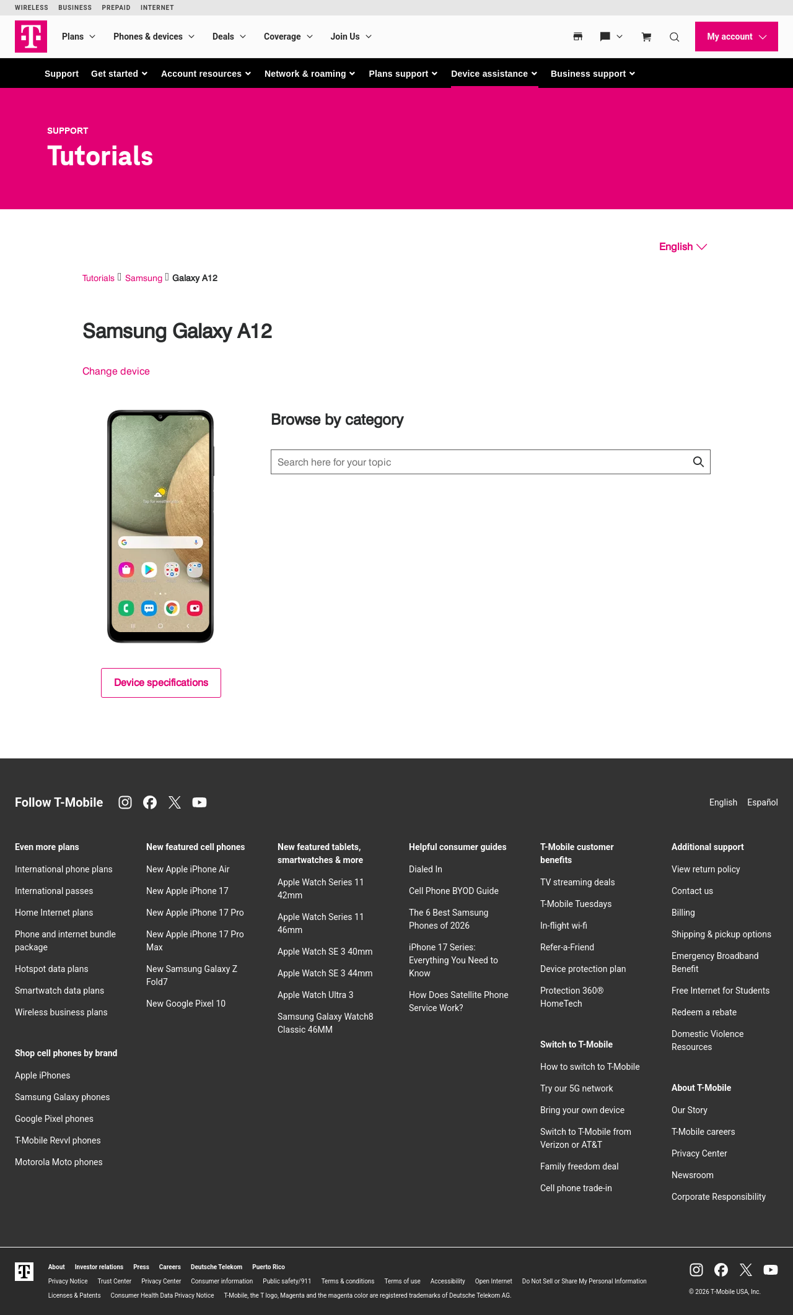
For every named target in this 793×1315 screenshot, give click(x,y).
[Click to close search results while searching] (698, 462)
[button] (120, 73)
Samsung (143, 277)
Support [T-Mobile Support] (68, 131)
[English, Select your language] (683, 247)
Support (62, 74)
